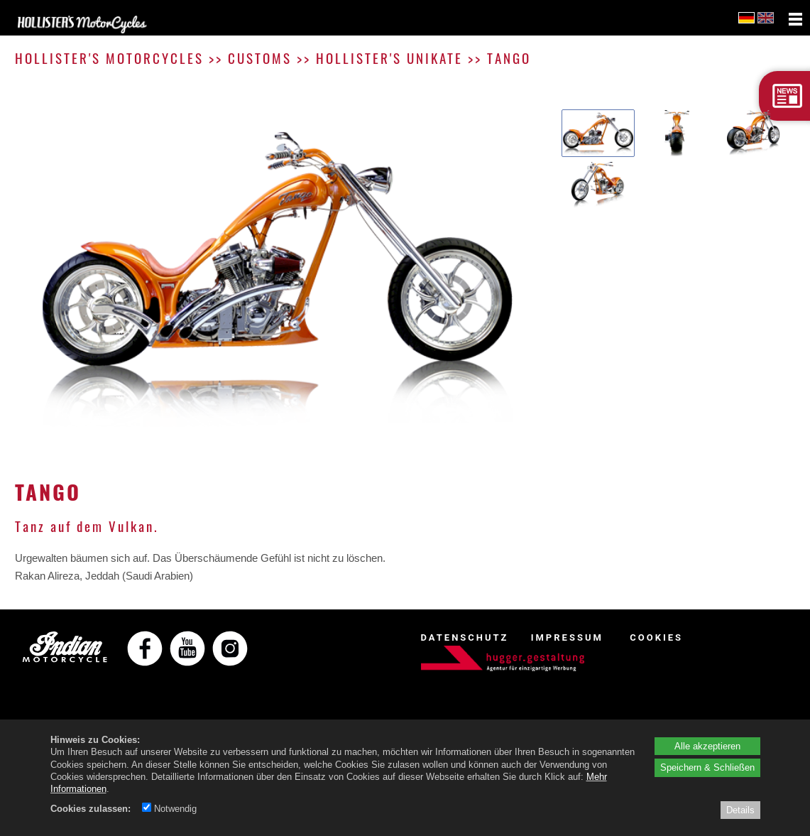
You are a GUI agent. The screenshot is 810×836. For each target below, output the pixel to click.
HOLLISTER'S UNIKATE (389, 57)
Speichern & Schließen (707, 767)
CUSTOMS (260, 57)
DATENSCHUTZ (465, 637)
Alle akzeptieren (707, 745)
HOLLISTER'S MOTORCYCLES (109, 57)
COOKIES (656, 637)
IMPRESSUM (567, 637)
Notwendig (169, 808)
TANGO (509, 57)
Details (740, 809)
